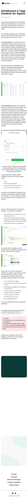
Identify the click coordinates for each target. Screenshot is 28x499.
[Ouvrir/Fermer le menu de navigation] (24, 3)
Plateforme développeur (14, 479)
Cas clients (14, 477)
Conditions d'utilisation (14, 482)
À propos (14, 474)
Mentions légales (14, 485)
